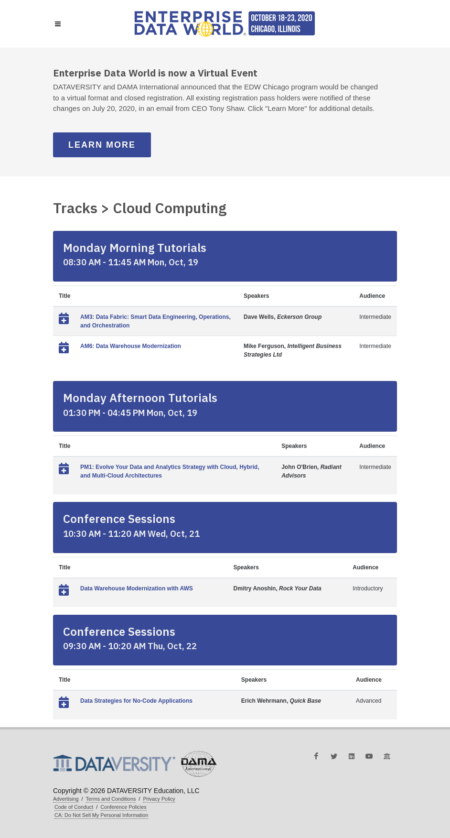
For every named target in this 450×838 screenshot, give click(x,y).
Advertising (66, 799)
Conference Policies (123, 807)
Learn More (102, 145)
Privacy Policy (159, 799)
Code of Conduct (73, 807)
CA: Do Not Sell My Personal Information (101, 815)
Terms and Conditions (111, 799)
